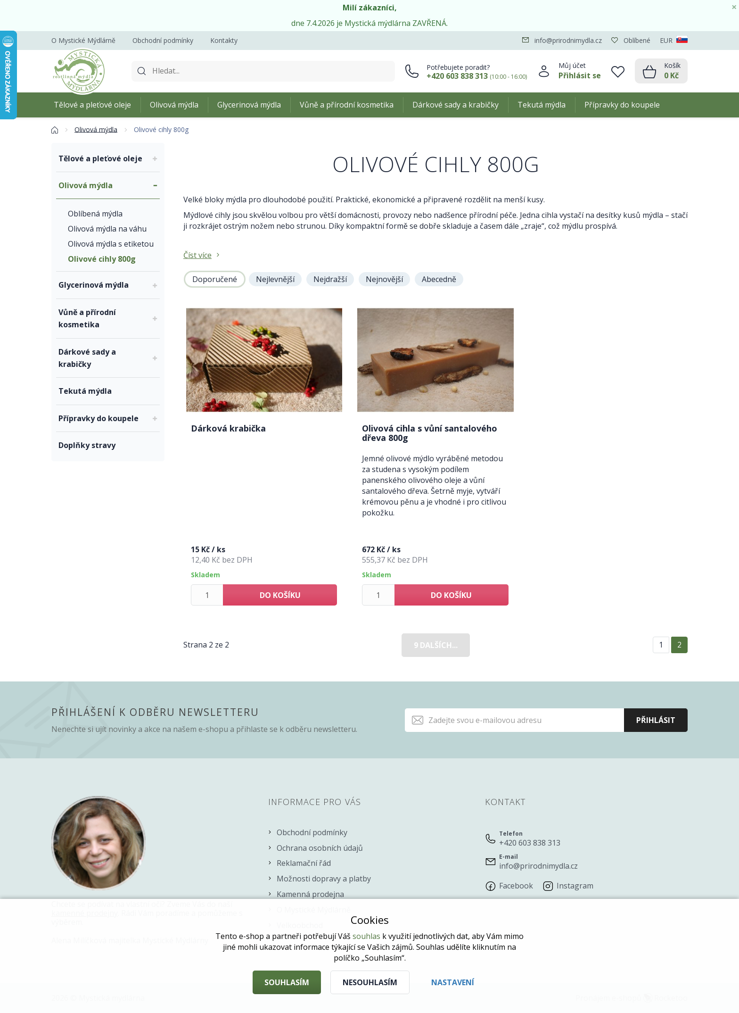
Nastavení (452, 982)
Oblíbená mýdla (95, 213)
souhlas (366, 936)
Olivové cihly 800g (102, 259)
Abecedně (439, 279)
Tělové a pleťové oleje (92, 105)
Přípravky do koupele (622, 105)
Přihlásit (655, 720)
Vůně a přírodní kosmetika (347, 105)
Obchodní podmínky (162, 40)
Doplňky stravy (86, 445)
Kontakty (224, 40)
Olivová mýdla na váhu (107, 229)
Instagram (575, 885)
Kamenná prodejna (310, 894)
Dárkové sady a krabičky (455, 105)
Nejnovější (384, 279)
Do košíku (280, 595)
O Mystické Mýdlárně (83, 40)
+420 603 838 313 (529, 843)
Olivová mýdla (174, 105)
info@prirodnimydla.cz (538, 866)
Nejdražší (330, 279)
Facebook (516, 885)
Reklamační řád (304, 863)
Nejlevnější (275, 279)
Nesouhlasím (370, 982)
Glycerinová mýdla (249, 105)
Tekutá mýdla (541, 105)
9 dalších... (436, 645)
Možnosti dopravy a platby (324, 878)
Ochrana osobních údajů (320, 848)
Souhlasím (286, 982)
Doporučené (214, 279)
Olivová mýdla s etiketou (111, 244)
